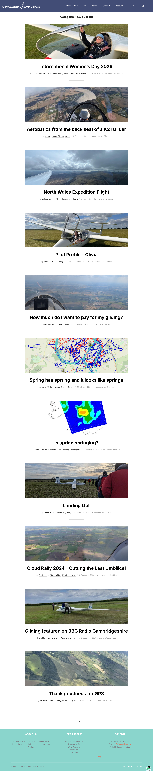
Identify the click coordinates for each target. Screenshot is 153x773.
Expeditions (73, 201)
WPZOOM (138, 769)
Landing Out (76, 507)
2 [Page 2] (79, 724)
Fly (68, 6)
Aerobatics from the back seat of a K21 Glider (76, 131)
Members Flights (69, 577)
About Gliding (57, 76)
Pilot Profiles (69, 76)
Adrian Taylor (47, 201)
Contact (107, 6)
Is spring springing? (76, 445)
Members (134, 6)
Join (85, 6)
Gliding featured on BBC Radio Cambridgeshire (76, 633)
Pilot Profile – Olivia (76, 257)
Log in (100, 759)
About (96, 6)
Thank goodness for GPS (76, 696)
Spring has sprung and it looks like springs (76, 382)
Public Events (81, 76)
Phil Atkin (43, 703)
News (76, 6)
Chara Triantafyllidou (40, 76)
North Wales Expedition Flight (76, 194)
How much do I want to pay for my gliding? (76, 319)
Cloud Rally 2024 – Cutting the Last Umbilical (76, 570)
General (71, 389)
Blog (69, 515)
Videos (67, 138)
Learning (65, 452)
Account (121, 6)
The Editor (48, 515)
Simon (47, 138)
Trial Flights (75, 452)
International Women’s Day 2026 (76, 69)
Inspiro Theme (127, 769)
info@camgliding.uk (123, 746)
